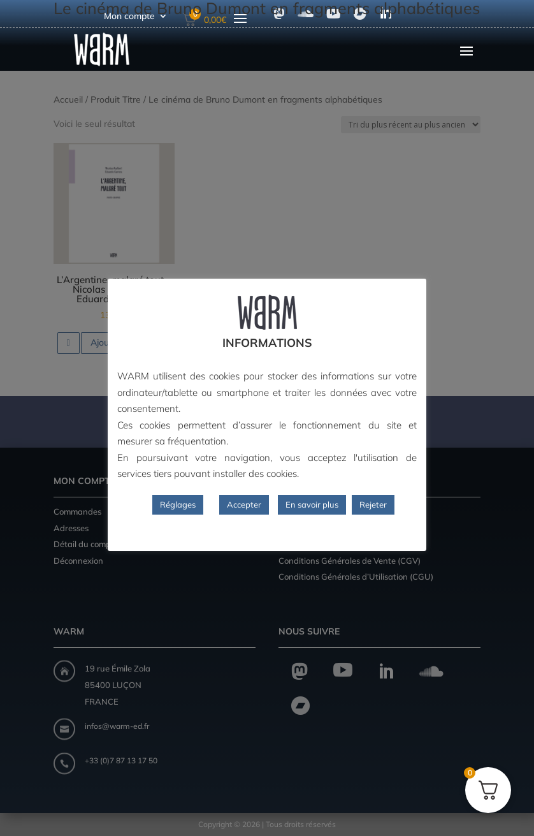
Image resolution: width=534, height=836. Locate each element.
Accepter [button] (244, 504)
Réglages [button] (178, 504)
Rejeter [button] (373, 504)
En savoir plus (311, 504)
